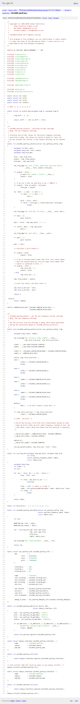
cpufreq (5, 13)
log (50, 18)
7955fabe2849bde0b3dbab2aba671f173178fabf (40, 10)
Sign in (76, 3)
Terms (24, 701)
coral (4, 10)
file (44, 18)
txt (71, 701)
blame (56, 18)
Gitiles (12, 701)
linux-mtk (12, 10)
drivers (68, 10)
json (76, 701)
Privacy (18, 701)
